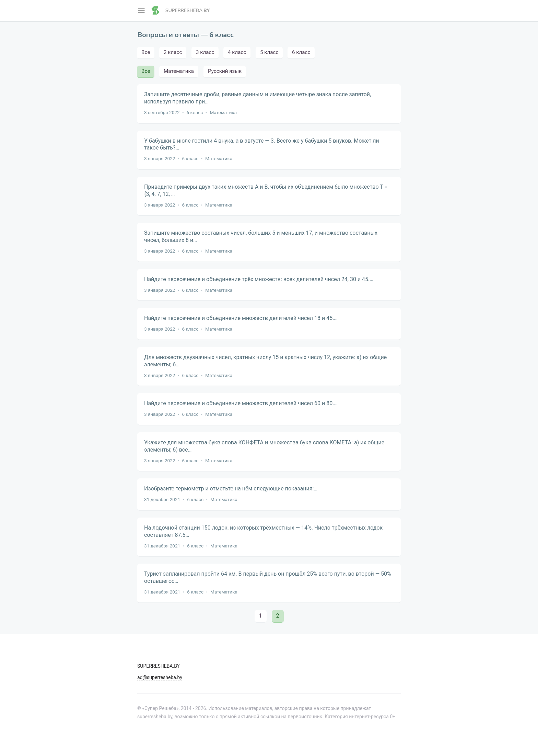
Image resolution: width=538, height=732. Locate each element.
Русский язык (225, 71)
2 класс (173, 52)
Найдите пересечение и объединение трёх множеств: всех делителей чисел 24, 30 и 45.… (258, 279)
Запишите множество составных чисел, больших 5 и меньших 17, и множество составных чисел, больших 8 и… (260, 236)
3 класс (205, 52)
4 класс (237, 52)
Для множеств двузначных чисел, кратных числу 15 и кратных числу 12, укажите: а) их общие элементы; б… (265, 361)
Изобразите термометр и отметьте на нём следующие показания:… (230, 488)
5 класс (269, 52)
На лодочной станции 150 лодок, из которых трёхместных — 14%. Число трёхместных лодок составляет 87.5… (263, 531)
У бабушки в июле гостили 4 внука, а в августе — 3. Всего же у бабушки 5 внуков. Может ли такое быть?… (261, 144)
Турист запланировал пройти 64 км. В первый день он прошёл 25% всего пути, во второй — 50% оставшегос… (267, 577)
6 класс (301, 52)
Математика (179, 71)
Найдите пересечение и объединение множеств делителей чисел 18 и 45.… (241, 318)
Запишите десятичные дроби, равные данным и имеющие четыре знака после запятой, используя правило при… (257, 98)
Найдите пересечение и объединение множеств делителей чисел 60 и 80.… (241, 403)
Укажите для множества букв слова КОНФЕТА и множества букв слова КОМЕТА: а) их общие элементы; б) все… (264, 446)
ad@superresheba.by (159, 677)
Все (145, 52)
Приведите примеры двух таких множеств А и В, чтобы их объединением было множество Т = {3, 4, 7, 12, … (265, 190)
